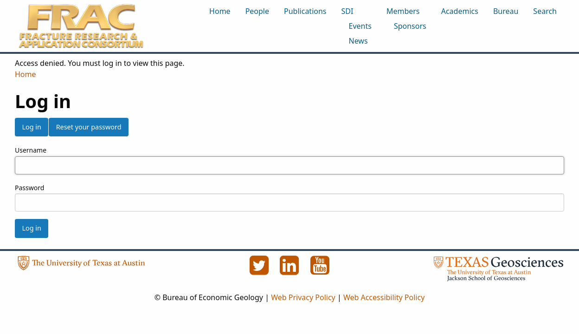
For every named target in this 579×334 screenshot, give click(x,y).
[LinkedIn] (290, 270)
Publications (305, 11)
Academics (459, 11)
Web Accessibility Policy (384, 297)
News (358, 41)
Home (220, 11)
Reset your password (89, 126)
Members (403, 11)
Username (30, 150)
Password (29, 187)
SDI (347, 11)
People (257, 11)
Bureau (505, 11)
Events (360, 26)
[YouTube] (320, 270)
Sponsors (410, 26)
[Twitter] (259, 270)
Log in (31, 126)
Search (545, 11)
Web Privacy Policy (303, 297)
